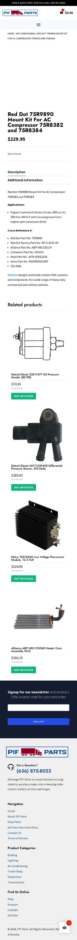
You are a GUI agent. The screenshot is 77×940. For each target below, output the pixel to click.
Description (16, 172)
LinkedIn (13, 910)
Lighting (13, 860)
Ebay (11, 899)
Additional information (25, 180)
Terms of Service (18, 838)
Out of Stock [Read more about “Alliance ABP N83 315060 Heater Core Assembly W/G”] (23, 670)
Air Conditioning (25, 33)
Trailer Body (15, 871)
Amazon (13, 904)
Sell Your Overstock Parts (23, 827)
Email (10, 701)
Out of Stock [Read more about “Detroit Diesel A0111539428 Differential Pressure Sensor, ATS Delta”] (23, 487)
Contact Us (14, 833)
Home (11, 33)
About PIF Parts (17, 816)
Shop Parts (14, 822)
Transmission (16, 882)
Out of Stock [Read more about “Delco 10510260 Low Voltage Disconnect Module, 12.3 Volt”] (23, 578)
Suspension (15, 877)
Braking (12, 855)
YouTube (13, 915)
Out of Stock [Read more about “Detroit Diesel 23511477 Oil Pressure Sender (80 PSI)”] (23, 396)
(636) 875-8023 (34, 771)
